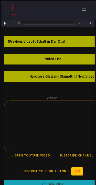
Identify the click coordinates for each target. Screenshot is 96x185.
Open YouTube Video (31, 155)
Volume (90, 23)
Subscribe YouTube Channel (51, 171)
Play (5, 23)
